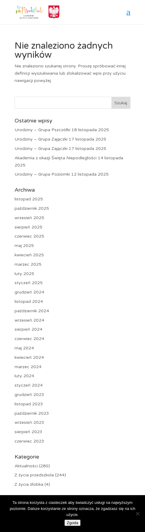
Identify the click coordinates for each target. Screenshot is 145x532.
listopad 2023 (29, 404)
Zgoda (72, 523)
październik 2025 (32, 208)
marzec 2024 (28, 366)
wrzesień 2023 (29, 422)
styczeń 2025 (29, 282)
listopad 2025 (29, 199)
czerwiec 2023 (29, 441)
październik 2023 (32, 413)
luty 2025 (24, 273)
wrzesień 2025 (29, 217)
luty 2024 (24, 375)
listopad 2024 (29, 301)
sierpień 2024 (28, 329)
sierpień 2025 (28, 227)
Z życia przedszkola (34, 475)
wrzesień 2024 (29, 320)
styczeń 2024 (29, 385)
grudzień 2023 (29, 394)
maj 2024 (24, 348)
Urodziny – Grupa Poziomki (42, 174)
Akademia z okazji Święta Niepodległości (56, 158)
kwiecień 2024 (29, 357)
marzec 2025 (28, 264)
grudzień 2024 (29, 292)
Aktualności (26, 466)
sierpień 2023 (28, 431)
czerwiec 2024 (29, 338)
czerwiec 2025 (29, 236)
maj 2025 (24, 245)
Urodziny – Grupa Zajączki (41, 139)
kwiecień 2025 (29, 255)
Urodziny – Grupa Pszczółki (42, 129)
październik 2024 (32, 310)
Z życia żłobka (29, 484)
